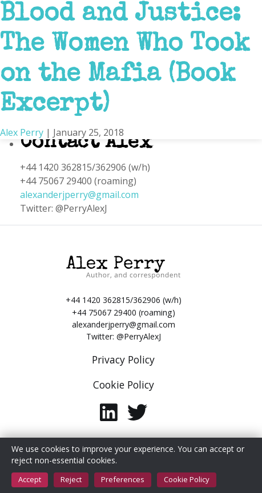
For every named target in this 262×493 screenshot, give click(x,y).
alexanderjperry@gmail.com (79, 194)
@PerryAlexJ (138, 336)
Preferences (122, 479)
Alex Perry (21, 132)
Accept (29, 479)
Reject (71, 479)
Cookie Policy (186, 479)
